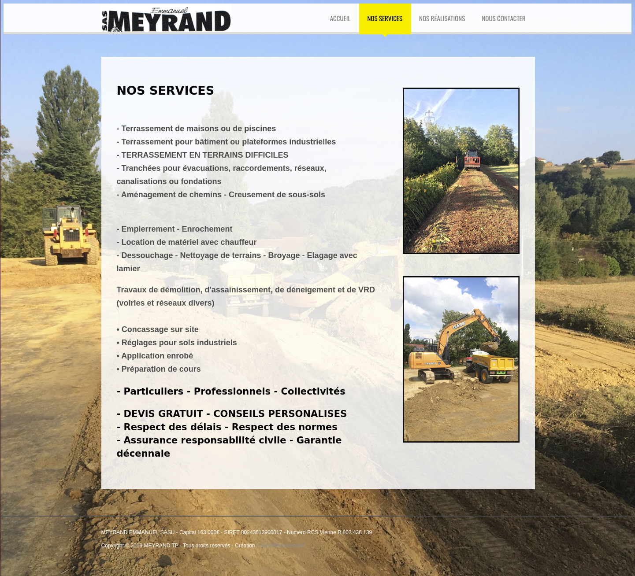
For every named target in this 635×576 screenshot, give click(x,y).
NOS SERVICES (384, 18)
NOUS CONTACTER (503, 18)
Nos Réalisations (442, 18)
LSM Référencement (280, 546)
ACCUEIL (340, 18)
